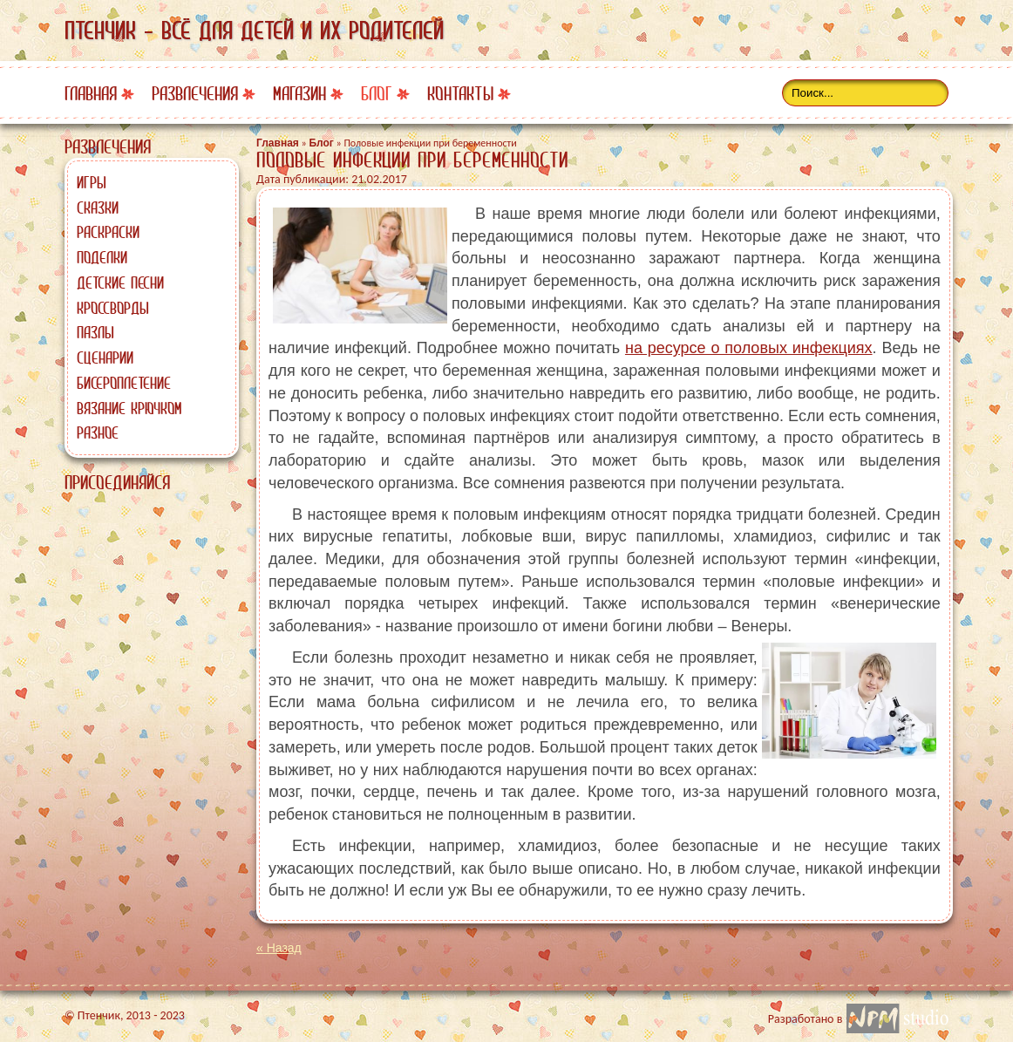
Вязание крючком (129, 408)
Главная (91, 94)
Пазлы (95, 332)
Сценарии (105, 357)
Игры (91, 182)
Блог (376, 94)
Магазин (299, 94)
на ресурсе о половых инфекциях (749, 348)
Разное (98, 432)
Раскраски (108, 232)
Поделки (102, 257)
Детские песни (120, 282)
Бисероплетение (124, 383)
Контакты (460, 94)
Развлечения (195, 94)
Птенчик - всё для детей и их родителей (254, 30)
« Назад (279, 948)
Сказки (98, 207)
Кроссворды (113, 308)
